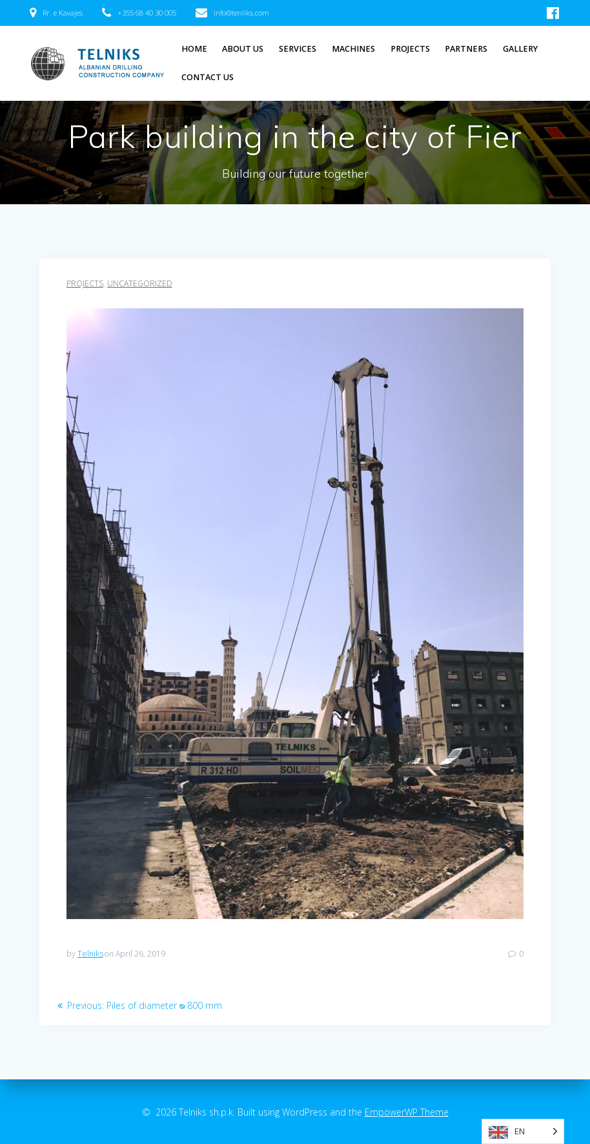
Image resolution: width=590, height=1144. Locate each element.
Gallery (520, 48)
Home (194, 48)
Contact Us (207, 77)
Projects (410, 48)
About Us (242, 48)
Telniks (90, 953)
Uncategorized (139, 283)
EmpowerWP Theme (407, 1112)
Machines (353, 48)
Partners (466, 48)
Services (297, 48)
